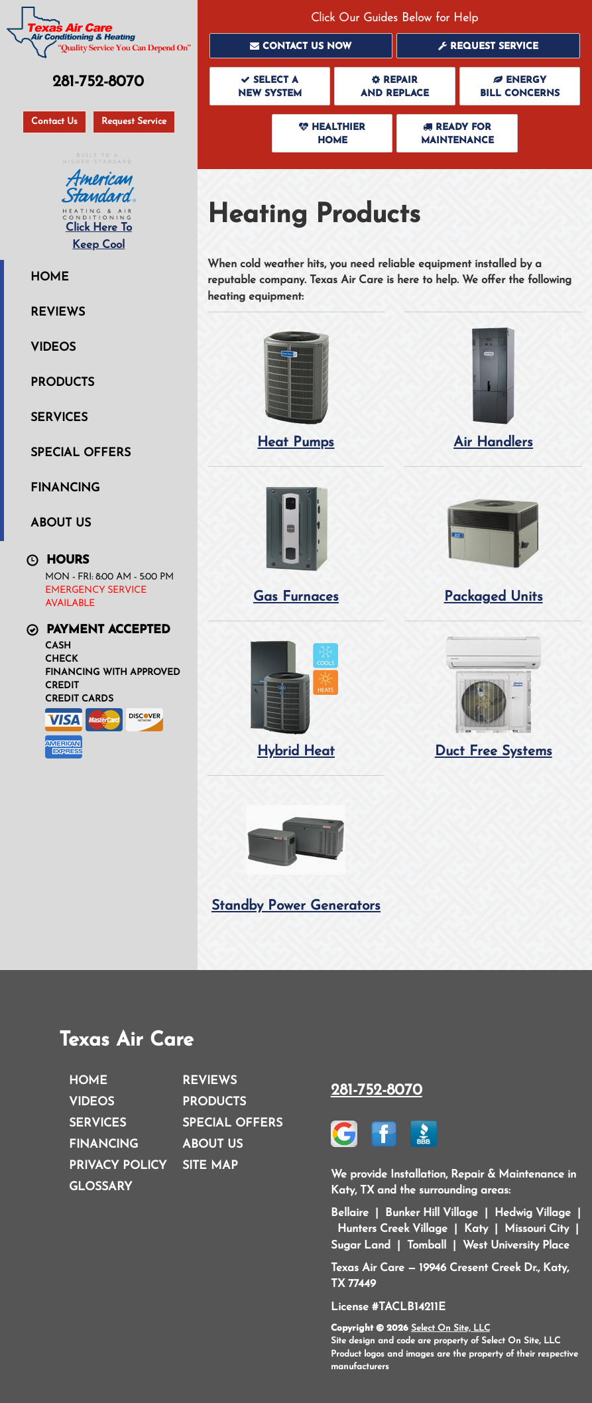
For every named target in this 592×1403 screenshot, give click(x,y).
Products (62, 383)
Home (49, 277)
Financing (64, 488)
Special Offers (80, 453)
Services (59, 418)
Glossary (100, 1187)
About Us (60, 523)
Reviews (57, 312)
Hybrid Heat (296, 697)
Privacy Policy (117, 1166)
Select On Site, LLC (450, 1328)
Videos (53, 347)
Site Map (210, 1166)
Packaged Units (493, 542)
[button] (301, 45)
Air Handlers (493, 388)
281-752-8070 (376, 1091)
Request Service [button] (133, 122)
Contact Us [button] (54, 122)
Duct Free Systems (493, 697)
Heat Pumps (296, 388)
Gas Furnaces (296, 542)
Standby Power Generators (296, 851)
